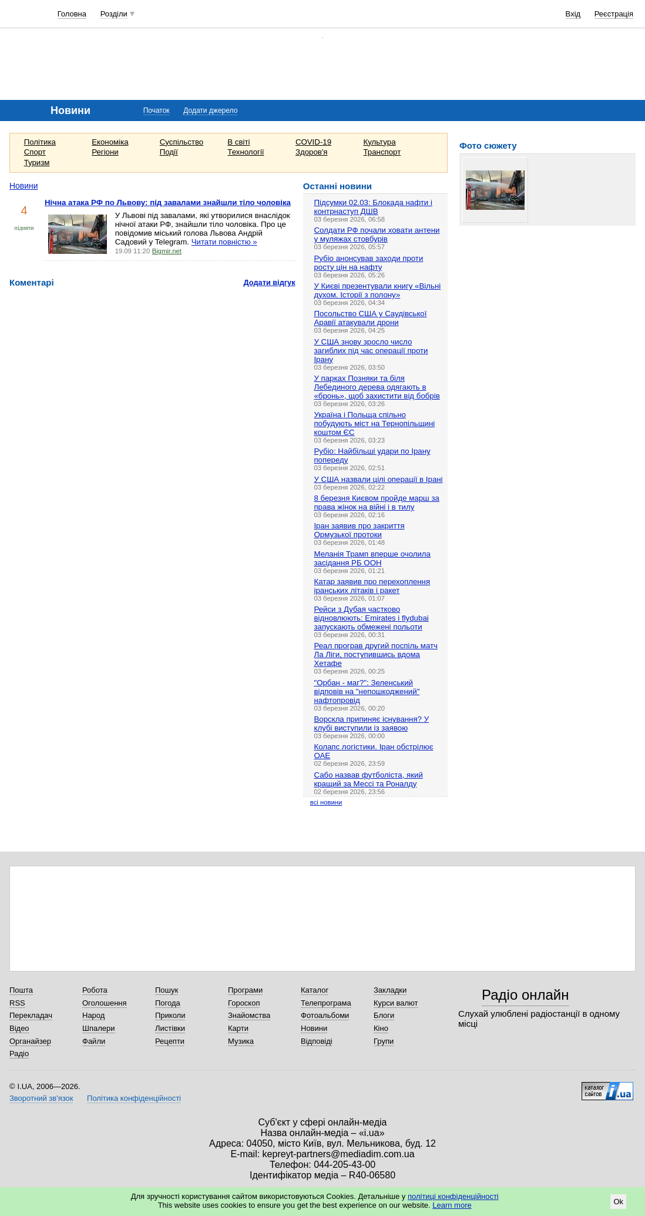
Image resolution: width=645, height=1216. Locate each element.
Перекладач (30, 1015)
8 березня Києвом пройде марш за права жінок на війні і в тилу (376, 502)
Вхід (573, 13)
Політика (40, 142)
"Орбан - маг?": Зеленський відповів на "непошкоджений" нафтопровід (366, 691)
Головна (72, 13)
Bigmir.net (167, 250)
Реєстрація (613, 13)
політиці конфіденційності (453, 1196)
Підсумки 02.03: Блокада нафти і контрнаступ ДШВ (373, 207)
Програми (245, 990)
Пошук (166, 990)
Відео (19, 1028)
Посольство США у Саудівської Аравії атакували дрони (370, 318)
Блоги (384, 1015)
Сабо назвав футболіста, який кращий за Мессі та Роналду (368, 779)
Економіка (110, 142)
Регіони (105, 152)
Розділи (113, 13)
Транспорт (382, 152)
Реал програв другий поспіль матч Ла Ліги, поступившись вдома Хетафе (376, 654)
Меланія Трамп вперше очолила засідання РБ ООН (372, 558)
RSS (17, 1003)
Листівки (170, 1028)
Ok (618, 1201)
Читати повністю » (224, 241)
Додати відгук (269, 282)
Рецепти (169, 1041)
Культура (379, 142)
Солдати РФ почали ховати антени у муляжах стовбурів (376, 234)
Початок (156, 110)
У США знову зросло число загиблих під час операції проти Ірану (371, 350)
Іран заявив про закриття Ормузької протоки (359, 530)
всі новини (326, 802)
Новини (23, 185)
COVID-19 (313, 142)
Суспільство (181, 142)
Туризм (37, 162)
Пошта (21, 990)
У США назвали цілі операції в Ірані (378, 479)
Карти (238, 1028)
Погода (167, 1003)
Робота (95, 990)
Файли (93, 1041)
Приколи (170, 1015)
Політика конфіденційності (134, 1098)
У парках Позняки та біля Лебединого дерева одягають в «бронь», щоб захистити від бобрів (376, 387)
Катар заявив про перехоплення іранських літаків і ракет (372, 586)
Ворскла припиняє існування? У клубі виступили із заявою (371, 723)
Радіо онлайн (525, 995)
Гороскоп (244, 1003)
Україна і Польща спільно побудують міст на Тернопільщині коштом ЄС (374, 423)
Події (169, 152)
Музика (241, 1041)
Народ (93, 1015)
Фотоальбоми (325, 1015)
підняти (24, 228)
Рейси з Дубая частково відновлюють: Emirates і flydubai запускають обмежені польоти (371, 618)
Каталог (314, 990)
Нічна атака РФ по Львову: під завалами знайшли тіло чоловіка (168, 202)
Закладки (390, 990)
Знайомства (249, 1015)
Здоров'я (311, 152)
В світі (238, 142)
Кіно (381, 1028)
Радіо (19, 1053)
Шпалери (98, 1028)
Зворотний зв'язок (41, 1098)
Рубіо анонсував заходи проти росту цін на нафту (368, 263)
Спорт (35, 152)
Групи (384, 1041)
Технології (245, 152)
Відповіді (316, 1041)
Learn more (451, 1205)
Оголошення (104, 1003)
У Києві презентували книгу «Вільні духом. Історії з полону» (377, 290)
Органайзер (30, 1041)
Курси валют (396, 1003)
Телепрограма (326, 1003)
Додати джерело (210, 110)
